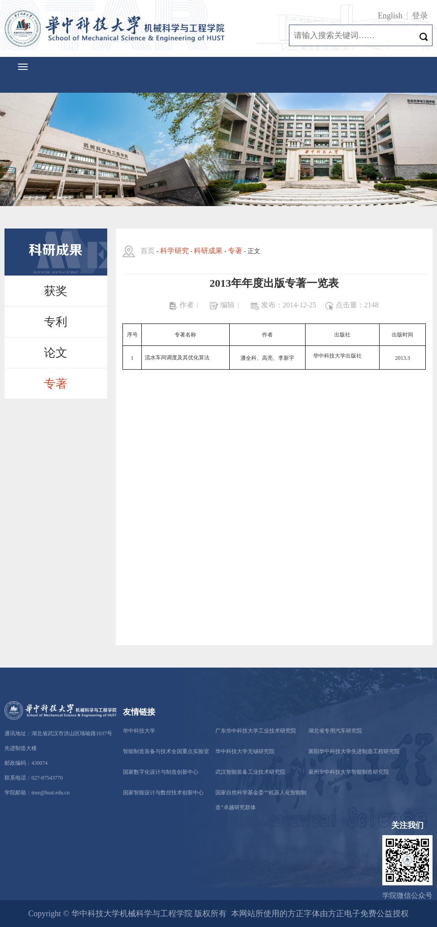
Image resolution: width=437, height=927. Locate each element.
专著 (55, 383)
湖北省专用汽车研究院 (335, 731)
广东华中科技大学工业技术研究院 (255, 731)
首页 (147, 250)
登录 (420, 15)
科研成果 (208, 250)
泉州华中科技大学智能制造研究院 (348, 772)
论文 (55, 352)
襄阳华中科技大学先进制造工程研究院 (354, 751)
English (390, 15)
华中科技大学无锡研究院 (245, 751)
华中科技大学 (139, 731)
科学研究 (174, 250)
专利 (55, 321)
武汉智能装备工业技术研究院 (250, 772)
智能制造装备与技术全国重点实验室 (166, 751)
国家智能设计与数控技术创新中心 (163, 792)
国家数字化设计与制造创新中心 (160, 772)
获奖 (55, 291)
